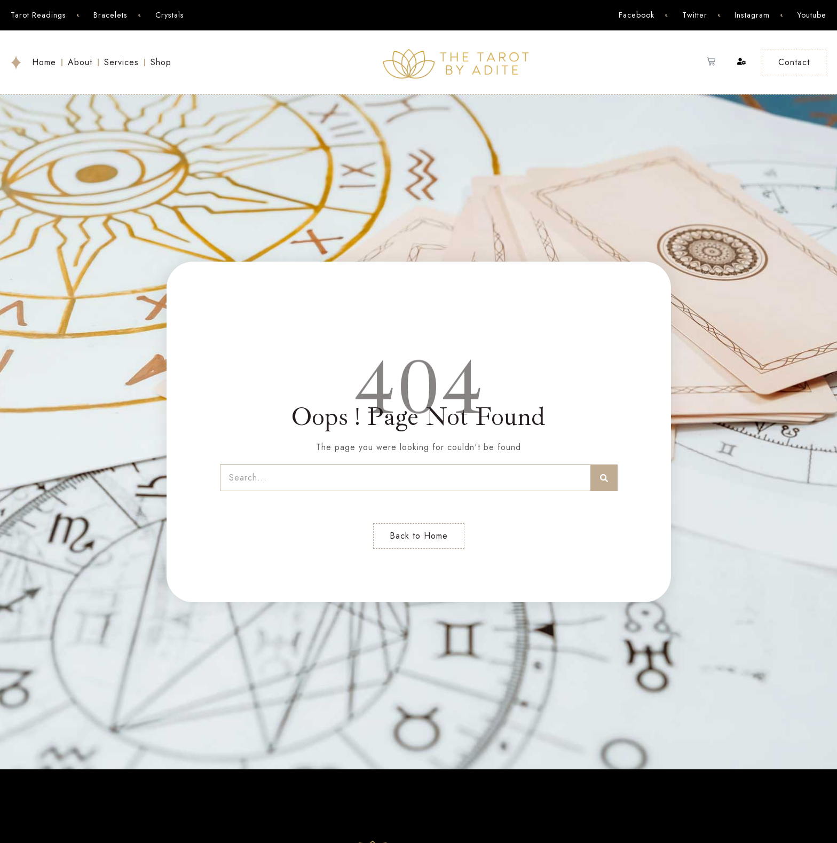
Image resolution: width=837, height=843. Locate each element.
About (80, 62)
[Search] (604, 477)
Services (121, 62)
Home (44, 62)
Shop (161, 62)
